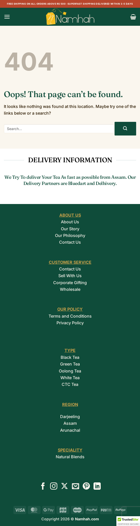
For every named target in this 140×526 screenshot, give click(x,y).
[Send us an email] (75, 487)
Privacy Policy (70, 322)
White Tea (70, 377)
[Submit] (125, 128)
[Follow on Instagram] (53, 487)
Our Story (70, 228)
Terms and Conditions (70, 316)
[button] (7, 16)
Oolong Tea (70, 371)
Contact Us (70, 242)
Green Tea (70, 364)
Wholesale (70, 289)
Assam (70, 423)
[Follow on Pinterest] (86, 487)
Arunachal (70, 430)
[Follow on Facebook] (42, 487)
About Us (70, 221)
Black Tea (70, 357)
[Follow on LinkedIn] (97, 487)
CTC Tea (70, 384)
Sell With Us (70, 275)
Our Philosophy (70, 235)
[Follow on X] (64, 487)
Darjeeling (70, 416)
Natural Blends (70, 456)
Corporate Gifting (70, 282)
